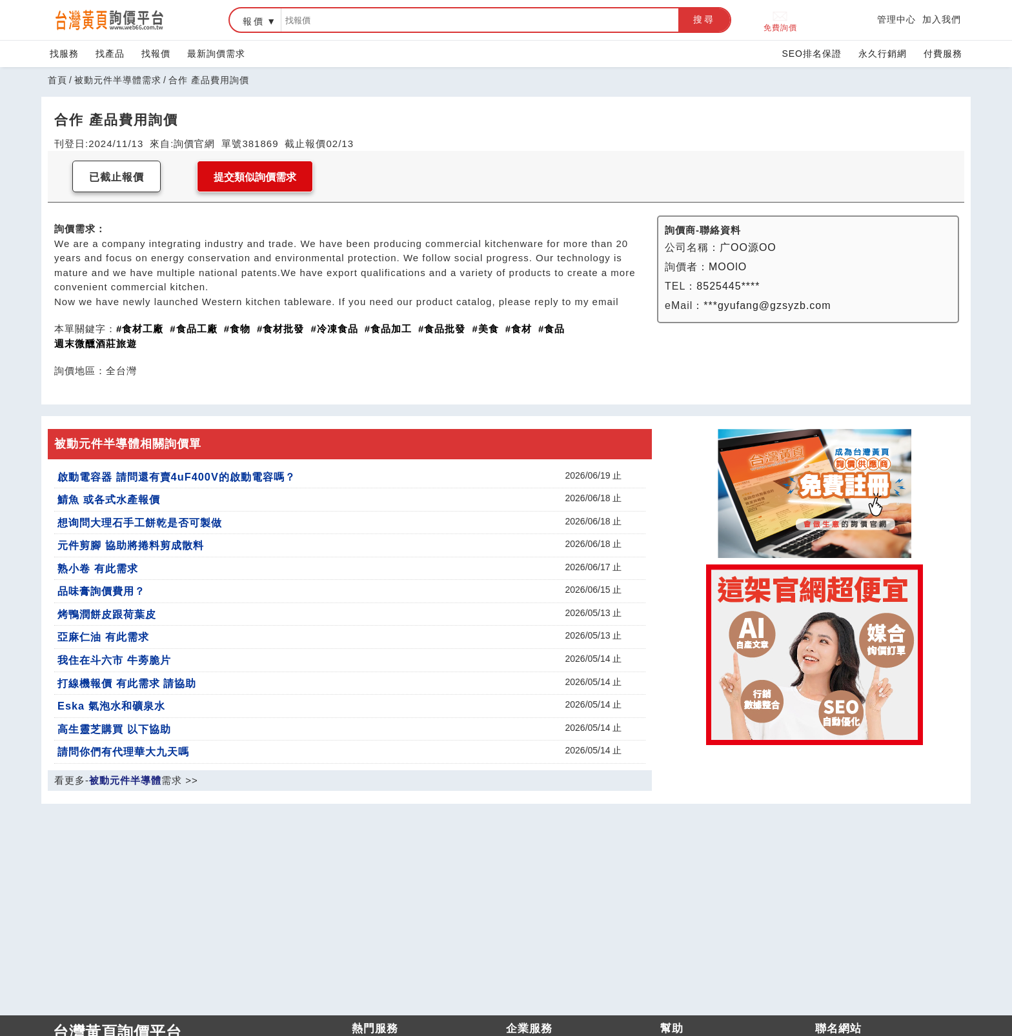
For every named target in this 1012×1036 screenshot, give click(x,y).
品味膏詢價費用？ (101, 591)
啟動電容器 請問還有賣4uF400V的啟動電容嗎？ (176, 477)
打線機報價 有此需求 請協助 (126, 683)
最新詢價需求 (216, 53)
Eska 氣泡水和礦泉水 (111, 706)
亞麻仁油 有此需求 (103, 637)
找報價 (155, 53)
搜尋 (704, 19)
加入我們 (941, 19)
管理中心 (896, 19)
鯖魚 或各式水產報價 (108, 499)
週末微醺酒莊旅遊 (95, 343)
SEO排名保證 (812, 53)
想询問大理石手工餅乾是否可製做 (139, 522)
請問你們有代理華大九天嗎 (123, 751)
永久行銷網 (882, 53)
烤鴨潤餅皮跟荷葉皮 (106, 614)
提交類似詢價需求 (255, 177)
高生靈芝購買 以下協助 (114, 729)
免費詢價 (780, 20)
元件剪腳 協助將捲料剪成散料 (130, 545)
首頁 (57, 80)
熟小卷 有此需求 (97, 568)
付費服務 (943, 53)
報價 (254, 21)
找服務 (64, 53)
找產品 (110, 53)
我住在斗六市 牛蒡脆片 (114, 660)
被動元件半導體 (125, 780)
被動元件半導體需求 (117, 80)
